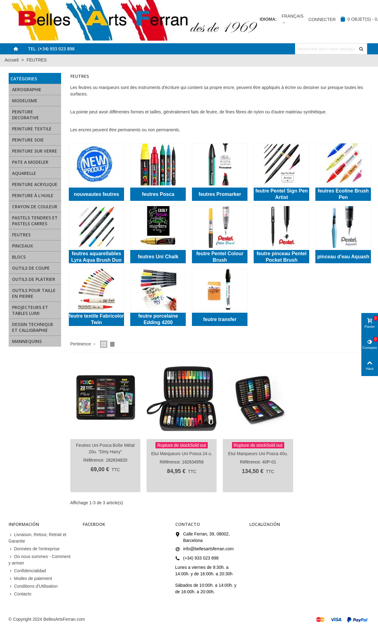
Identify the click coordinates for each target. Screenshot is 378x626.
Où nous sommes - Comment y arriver (40, 559)
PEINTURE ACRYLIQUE (34, 184)
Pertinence (83, 343)
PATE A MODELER (30, 162)
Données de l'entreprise (34, 549)
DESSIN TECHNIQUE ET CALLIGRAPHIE (32, 327)
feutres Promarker (220, 194)
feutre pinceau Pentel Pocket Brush (282, 257)
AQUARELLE (24, 173)
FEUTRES (21, 235)
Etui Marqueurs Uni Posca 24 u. (181, 453)
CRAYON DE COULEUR (34, 206)
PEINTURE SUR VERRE (34, 151)
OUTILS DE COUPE (31, 268)
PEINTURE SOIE (28, 140)
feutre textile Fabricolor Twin (96, 319)
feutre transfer (219, 319)
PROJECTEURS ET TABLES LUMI (30, 310)
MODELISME (24, 101)
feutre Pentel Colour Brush (219, 257)
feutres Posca (158, 194)
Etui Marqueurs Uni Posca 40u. (258, 453)
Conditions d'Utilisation (33, 586)
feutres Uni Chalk (158, 256)
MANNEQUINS (27, 341)
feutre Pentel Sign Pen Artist (281, 194)
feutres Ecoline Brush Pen (343, 194)
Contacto (20, 594)
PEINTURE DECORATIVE (25, 115)
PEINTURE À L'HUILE (32, 195)
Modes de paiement (30, 578)
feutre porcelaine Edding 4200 (158, 319)
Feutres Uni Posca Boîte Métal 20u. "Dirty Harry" (105, 448)
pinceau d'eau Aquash (343, 256)
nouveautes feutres (96, 194)
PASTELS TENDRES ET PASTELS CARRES (35, 220)
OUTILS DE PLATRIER (33, 279)
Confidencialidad (27, 571)
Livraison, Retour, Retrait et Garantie (38, 537)
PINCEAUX (22, 246)
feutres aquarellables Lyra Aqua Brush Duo (96, 257)
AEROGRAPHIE (26, 89)
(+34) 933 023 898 (201, 558)
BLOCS (19, 257)
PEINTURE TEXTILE (32, 129)
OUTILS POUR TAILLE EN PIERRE (34, 293)
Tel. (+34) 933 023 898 (51, 49)
